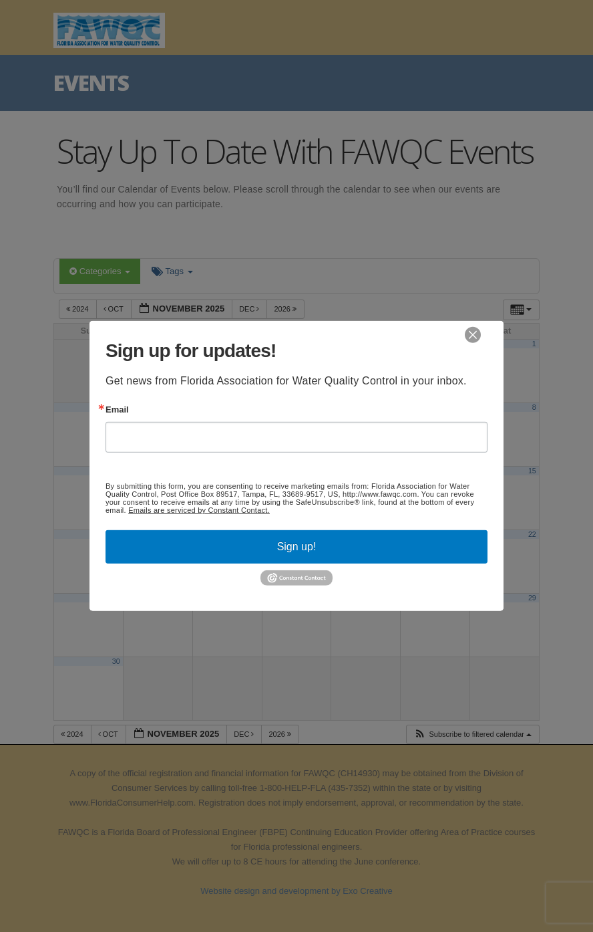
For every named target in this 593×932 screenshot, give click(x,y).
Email (117, 409)
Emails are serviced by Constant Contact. (199, 510)
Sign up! (297, 546)
